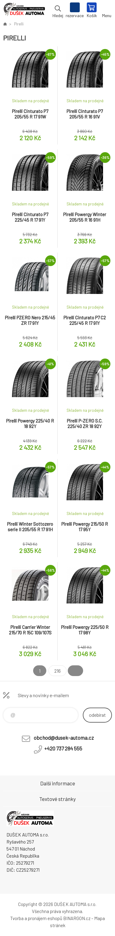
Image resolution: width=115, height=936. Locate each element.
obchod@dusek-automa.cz (64, 738)
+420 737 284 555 (63, 748)
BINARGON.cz (76, 918)
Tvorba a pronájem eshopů (36, 918)
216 (57, 671)
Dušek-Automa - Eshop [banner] (24, 10)
